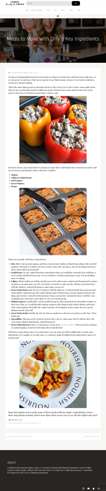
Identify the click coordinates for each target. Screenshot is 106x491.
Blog (56, 10)
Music (64, 10)
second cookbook (68, 325)
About (72, 10)
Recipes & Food (34, 423)
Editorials (18, 423)
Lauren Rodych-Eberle (20, 72)
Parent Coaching (37, 10)
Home (27, 10)
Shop (78, 10)
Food (49, 10)
